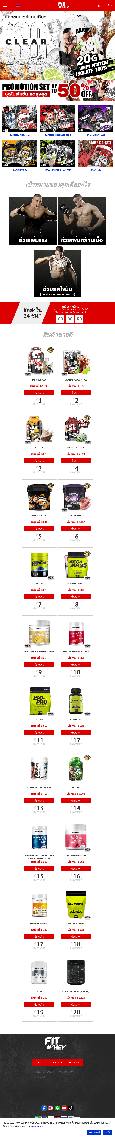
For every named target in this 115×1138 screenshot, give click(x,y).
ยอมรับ (107, 1132)
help (40, 1062)
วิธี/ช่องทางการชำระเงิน (44, 1072)
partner (57, 1062)
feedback (74, 1062)
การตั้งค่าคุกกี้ (37, 1126)
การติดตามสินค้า (66, 1072)
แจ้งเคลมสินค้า (40, 1077)
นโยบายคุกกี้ (94, 1132)
